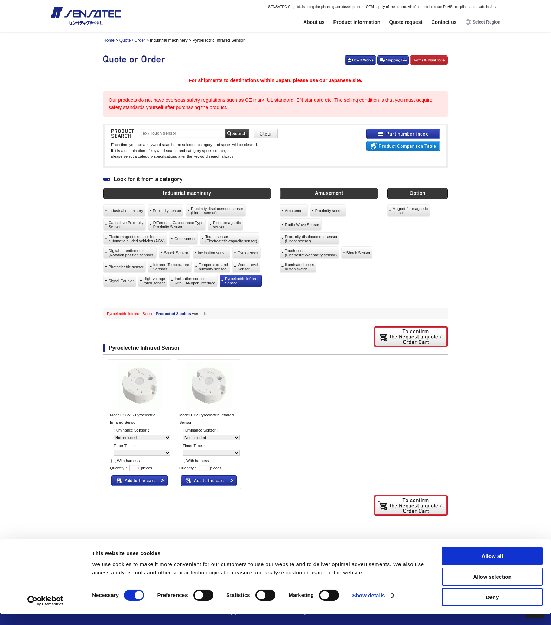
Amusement (295, 211)
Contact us (443, 22)
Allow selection (492, 587)
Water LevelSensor (248, 267)
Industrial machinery (126, 211)
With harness (125, 461)
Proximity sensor (167, 211)
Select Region (483, 22)
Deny (492, 608)
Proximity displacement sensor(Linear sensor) (217, 210)
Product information (357, 22)
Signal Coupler (121, 281)
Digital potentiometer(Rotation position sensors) (132, 253)
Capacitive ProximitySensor (126, 225)
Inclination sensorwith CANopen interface (195, 281)
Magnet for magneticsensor (410, 210)
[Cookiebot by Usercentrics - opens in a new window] (45, 611)
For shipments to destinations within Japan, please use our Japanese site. (275, 80)
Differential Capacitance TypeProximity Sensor (178, 225)
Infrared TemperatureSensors (171, 267)
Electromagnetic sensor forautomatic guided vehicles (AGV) (137, 239)
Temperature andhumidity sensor (213, 267)
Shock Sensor (176, 253)
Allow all (492, 567)
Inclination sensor (213, 253)
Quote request (405, 22)
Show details (368, 606)
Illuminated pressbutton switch (299, 267)
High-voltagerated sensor (154, 281)
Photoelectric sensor (126, 267)
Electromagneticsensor (227, 225)
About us (314, 22)
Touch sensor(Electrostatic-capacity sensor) (231, 239)
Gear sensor (185, 239)
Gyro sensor (247, 253)
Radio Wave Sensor (302, 225)
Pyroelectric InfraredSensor (242, 281)
